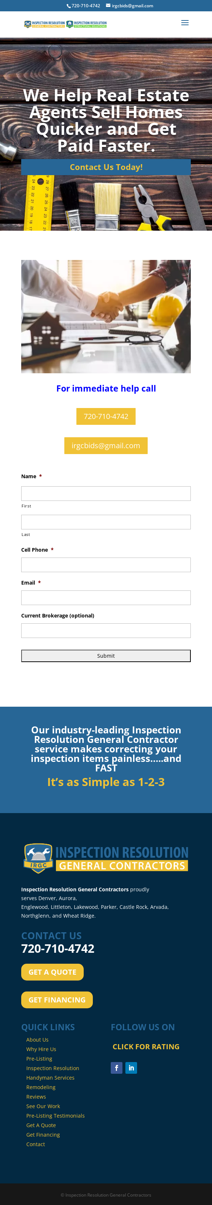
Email (31, 582)
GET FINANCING (57, 1000)
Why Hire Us (41, 1049)
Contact (35, 1144)
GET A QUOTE (52, 972)
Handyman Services (50, 1077)
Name (31, 476)
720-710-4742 (106, 416)
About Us (37, 1039)
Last (26, 534)
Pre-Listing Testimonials (55, 1115)
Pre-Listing (39, 1058)
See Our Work (43, 1106)
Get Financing (43, 1134)
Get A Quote (41, 1125)
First (26, 506)
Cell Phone (37, 550)
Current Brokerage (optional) (57, 615)
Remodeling (41, 1087)
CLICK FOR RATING (145, 1090)
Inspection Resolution (52, 1068)
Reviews (36, 1096)
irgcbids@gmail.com (106, 445)
